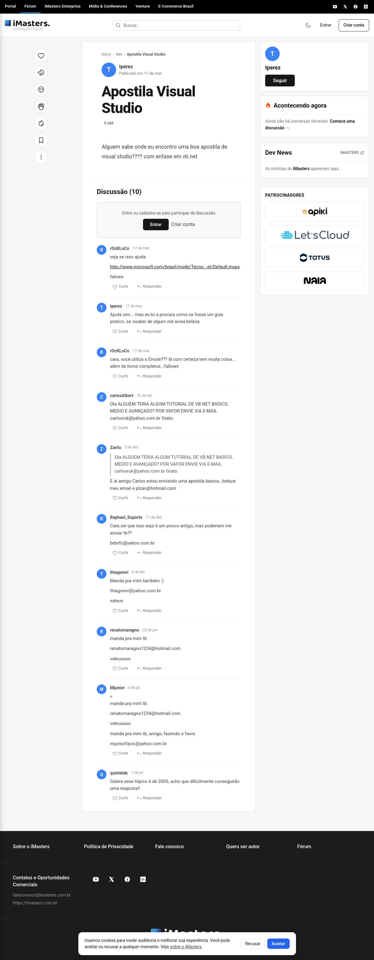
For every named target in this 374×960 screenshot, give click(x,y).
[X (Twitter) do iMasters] (111, 879)
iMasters (301, 168)
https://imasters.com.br (35, 902)
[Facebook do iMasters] (127, 879)
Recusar (253, 943)
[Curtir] (41, 55)
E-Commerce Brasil (176, 6)
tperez (126, 66)
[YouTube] (335, 6)
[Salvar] (41, 140)
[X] (345, 6)
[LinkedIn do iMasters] (143, 879)
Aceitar (278, 943)
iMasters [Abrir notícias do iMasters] (352, 152)
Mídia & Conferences (108, 6)
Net (119, 54)
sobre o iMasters (185, 946)
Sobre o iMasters (31, 846)
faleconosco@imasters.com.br (42, 895)
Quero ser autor (243, 846)
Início (106, 54)
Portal (10, 6)
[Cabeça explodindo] (41, 89)
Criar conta (353, 25)
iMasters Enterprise (62, 6)
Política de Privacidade (108, 846)
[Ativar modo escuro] (307, 25)
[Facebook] (355, 6)
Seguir (280, 80)
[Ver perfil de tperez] (272, 54)
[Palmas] (41, 106)
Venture (142, 6)
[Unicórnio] (41, 72)
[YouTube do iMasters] (96, 879)
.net (108, 123)
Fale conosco (169, 846)
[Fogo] (41, 123)
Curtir (120, 286)
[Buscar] (117, 25)
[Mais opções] (41, 157)
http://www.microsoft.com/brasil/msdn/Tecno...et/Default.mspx (175, 267)
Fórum (30, 6)
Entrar (325, 25)
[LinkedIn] (366, 6)
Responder (149, 286)
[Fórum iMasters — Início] (27, 25)
